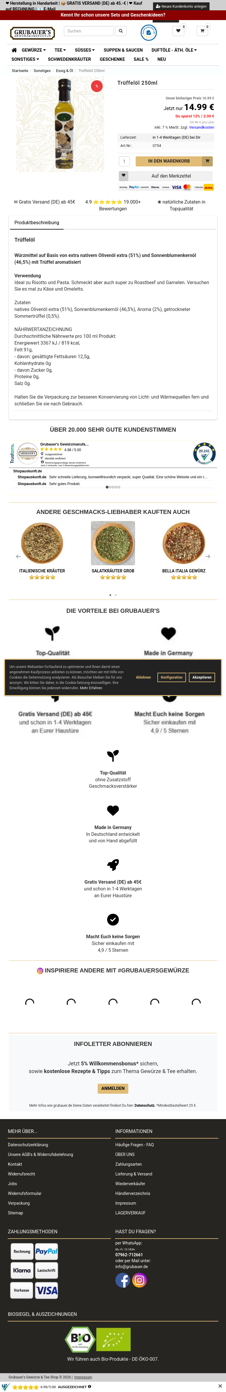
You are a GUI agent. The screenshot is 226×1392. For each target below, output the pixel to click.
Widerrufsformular (24, 1193)
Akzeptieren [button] (202, 677)
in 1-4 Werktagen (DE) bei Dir (176, 137)
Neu (161, 59)
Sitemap (15, 1213)
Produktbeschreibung (36, 222)
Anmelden (112, 1088)
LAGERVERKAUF (130, 1213)
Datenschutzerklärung (28, 1144)
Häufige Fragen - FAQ (134, 1144)
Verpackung (19, 1203)
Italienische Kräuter (42, 571)
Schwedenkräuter (69, 59)
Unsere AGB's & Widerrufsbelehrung (40, 1154)
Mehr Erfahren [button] (91, 688)
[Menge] (124, 161)
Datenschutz (145, 1105)
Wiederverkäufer (130, 1183)
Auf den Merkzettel (155, 176)
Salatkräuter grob (113, 571)
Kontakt (15, 1164)
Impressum (125, 1203)
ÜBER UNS (124, 1154)
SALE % (141, 59)
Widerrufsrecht (21, 1174)
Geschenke (112, 59)
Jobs (12, 1183)
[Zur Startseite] (12, 49)
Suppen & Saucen (123, 50)
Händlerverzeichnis (132, 1193)
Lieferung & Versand (133, 1174)
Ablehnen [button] (143, 677)
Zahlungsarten (128, 1164)
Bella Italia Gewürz (184, 571)
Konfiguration (171, 677)
